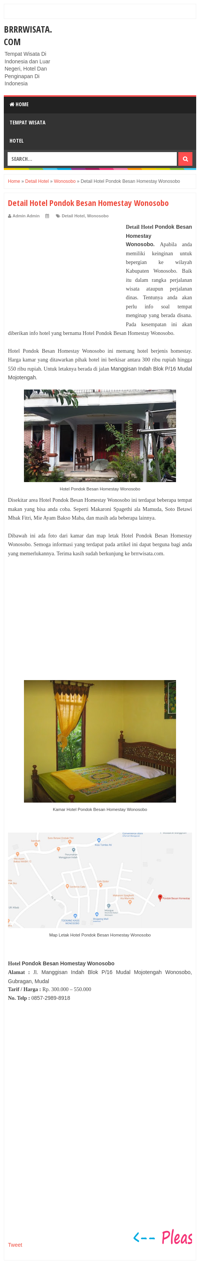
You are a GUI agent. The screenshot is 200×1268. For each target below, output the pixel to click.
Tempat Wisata (27, 122)
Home (19, 104)
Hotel (17, 140)
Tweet (15, 1245)
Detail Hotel (73, 216)
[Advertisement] (65, 270)
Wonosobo (98, 216)
